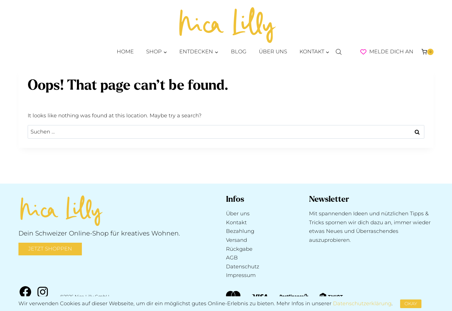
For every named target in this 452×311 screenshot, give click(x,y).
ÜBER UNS (273, 51)
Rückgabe (239, 249)
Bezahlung (240, 231)
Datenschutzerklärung (362, 303)
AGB (232, 258)
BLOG (238, 51)
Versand (236, 240)
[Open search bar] (339, 51)
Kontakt (236, 222)
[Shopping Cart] (427, 52)
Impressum (241, 275)
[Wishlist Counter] (363, 51)
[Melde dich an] (394, 51)
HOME (125, 51)
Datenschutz (242, 266)
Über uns (238, 213)
